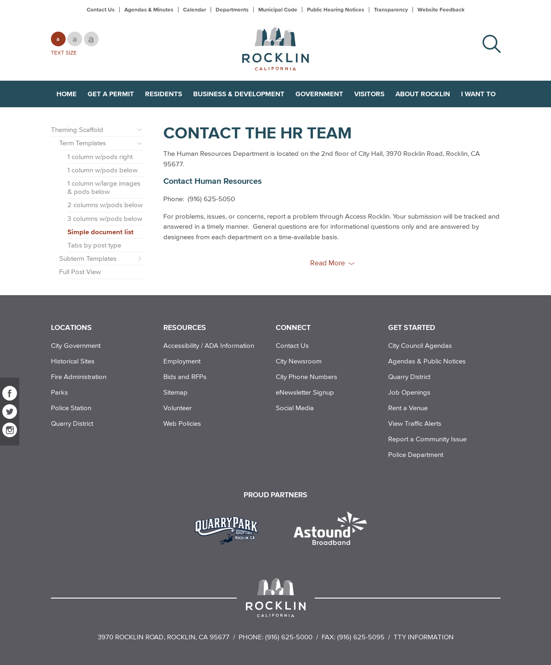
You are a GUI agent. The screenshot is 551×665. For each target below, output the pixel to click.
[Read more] (229, 529)
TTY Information (424, 637)
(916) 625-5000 (288, 637)
